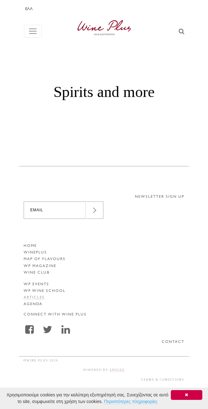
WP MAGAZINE (40, 266)
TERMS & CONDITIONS (162, 379)
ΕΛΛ (29, 9)
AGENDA (33, 304)
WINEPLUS (35, 252)
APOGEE (117, 370)
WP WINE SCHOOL (45, 291)
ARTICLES (34, 297)
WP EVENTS (36, 284)
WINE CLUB (37, 273)
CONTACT (173, 342)
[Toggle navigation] (33, 31)
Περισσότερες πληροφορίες (131, 401)
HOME (30, 246)
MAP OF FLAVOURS (45, 259)
